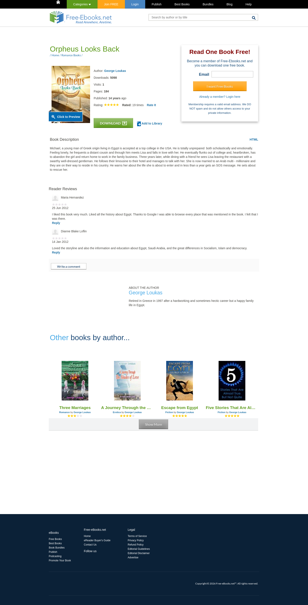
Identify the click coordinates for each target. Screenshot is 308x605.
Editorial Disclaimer (139, 553)
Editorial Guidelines (139, 548)
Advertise (133, 557)
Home (87, 536)
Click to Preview (68, 117)
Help (249, 4)
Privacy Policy (136, 540)
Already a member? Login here (219, 96)
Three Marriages (75, 407)
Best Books (182, 4)
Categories (82, 4)
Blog (229, 4)
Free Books (55, 539)
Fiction (169, 412)
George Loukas (115, 71)
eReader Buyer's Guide (97, 540)
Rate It (151, 105)
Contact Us (90, 544)
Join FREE (111, 4)
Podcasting (55, 556)
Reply (56, 223)
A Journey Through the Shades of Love (127, 407)
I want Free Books (220, 86)
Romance (64, 412)
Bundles (208, 4)
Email (204, 74)
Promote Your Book (60, 560)
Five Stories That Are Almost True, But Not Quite (232, 407)
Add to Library (149, 123)
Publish (156, 4)
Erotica (117, 412)
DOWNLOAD (113, 123)
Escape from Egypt (179, 407)
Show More (153, 424)
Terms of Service (137, 536)
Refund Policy (136, 544)
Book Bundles (57, 547)
